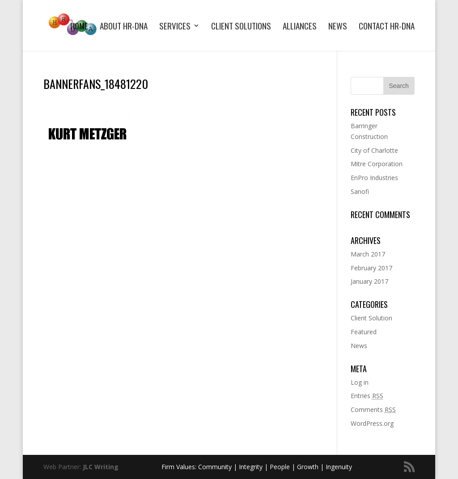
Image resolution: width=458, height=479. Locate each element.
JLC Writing (101, 466)
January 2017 (369, 281)
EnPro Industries (374, 177)
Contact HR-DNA (387, 27)
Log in (360, 382)
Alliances (300, 27)
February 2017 (371, 268)
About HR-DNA (124, 27)
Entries (367, 395)
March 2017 (368, 254)
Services (175, 27)
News (337, 27)
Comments (373, 409)
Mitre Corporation (377, 164)
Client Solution (371, 318)
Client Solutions (241, 27)
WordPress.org (372, 423)
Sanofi (360, 191)
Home (79, 27)
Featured (364, 332)
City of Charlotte (374, 150)
